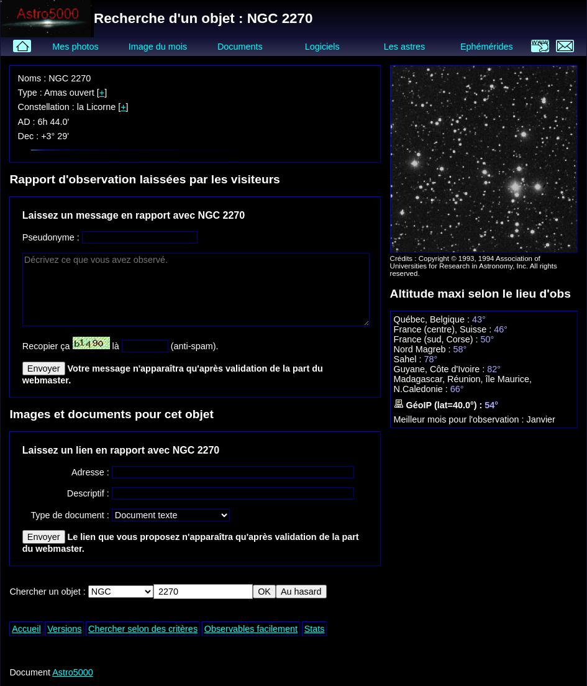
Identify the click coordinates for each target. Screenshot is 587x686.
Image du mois (158, 47)
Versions (64, 629)
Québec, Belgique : (433, 319)
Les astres (404, 47)
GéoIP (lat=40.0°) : (439, 405)
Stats (314, 629)
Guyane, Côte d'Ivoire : (441, 369)
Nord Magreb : (423, 349)
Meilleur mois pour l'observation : (460, 419)
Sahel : (409, 359)
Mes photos (75, 47)
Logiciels (322, 47)
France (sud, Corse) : (437, 339)
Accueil (26, 629)
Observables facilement (251, 629)
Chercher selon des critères (143, 629)
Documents (240, 47)
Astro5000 (72, 672)
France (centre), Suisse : (444, 329)
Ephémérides (486, 47)
